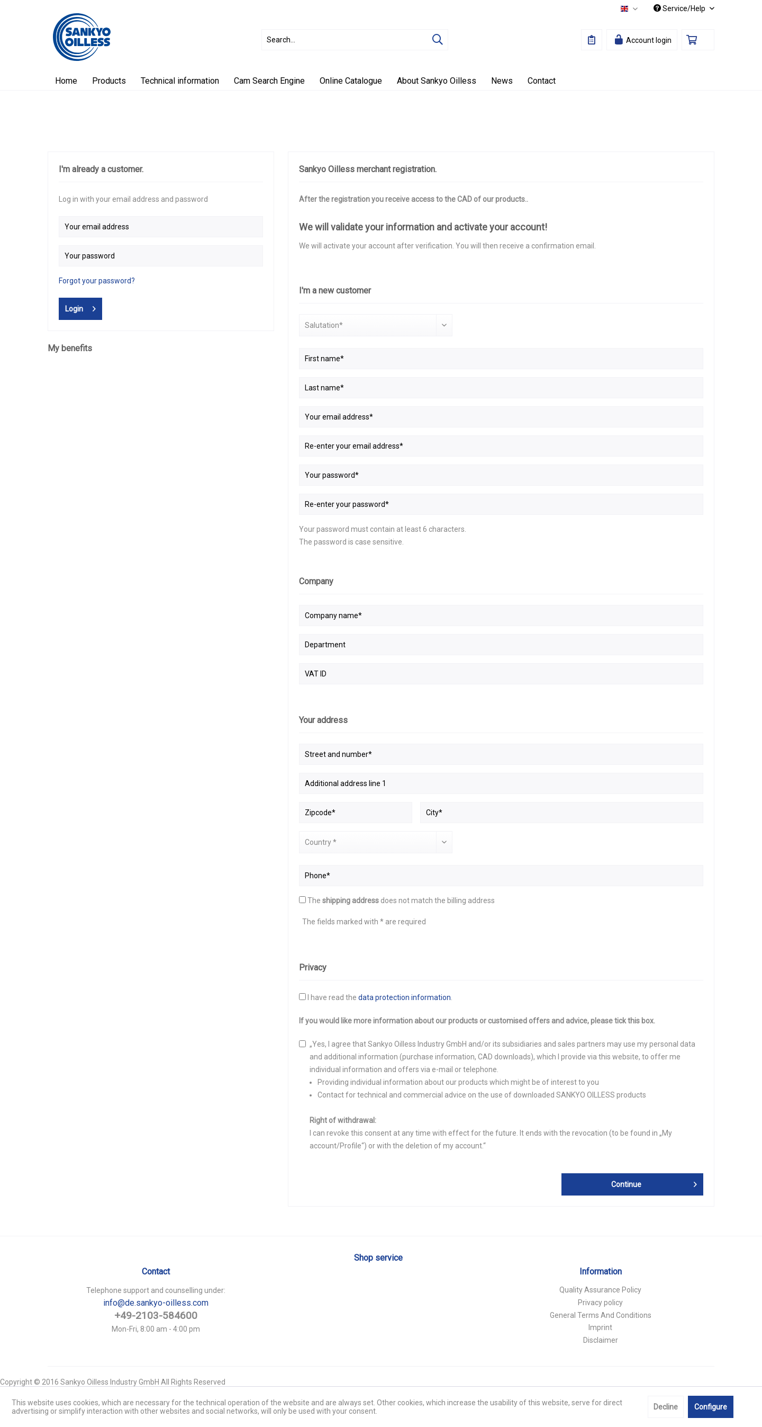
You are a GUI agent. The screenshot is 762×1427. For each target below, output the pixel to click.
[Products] (109, 81)
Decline (666, 1407)
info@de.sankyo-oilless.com (155, 1303)
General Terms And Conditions (600, 1315)
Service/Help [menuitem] (680, 8)
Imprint (600, 1327)
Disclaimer (600, 1340)
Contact (156, 1272)
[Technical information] (179, 81)
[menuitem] (354, 39)
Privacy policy (600, 1302)
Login (80, 306)
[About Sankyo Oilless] (436, 81)
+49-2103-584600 (155, 1315)
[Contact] (541, 81)
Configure (710, 1407)
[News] (502, 81)
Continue (654, 1182)
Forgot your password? (97, 281)
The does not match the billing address (401, 900)
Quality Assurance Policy (600, 1290)
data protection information (404, 997)
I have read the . (379, 997)
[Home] (66, 81)
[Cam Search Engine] (269, 81)
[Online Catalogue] (350, 81)
